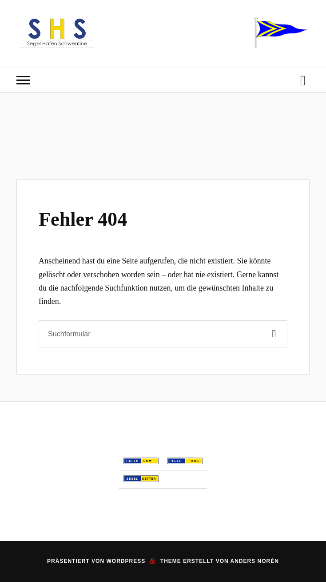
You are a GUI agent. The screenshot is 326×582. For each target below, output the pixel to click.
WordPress (125, 561)
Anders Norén (255, 561)
